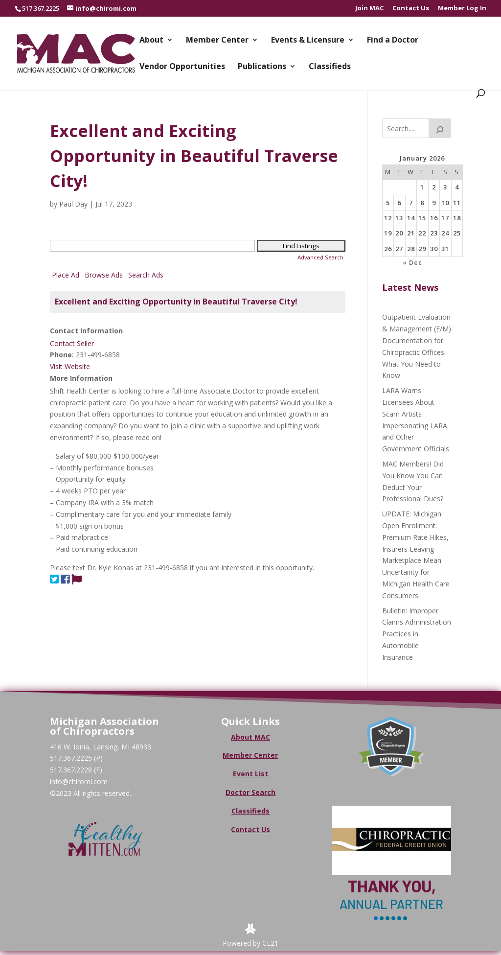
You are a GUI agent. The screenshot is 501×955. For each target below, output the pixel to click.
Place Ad (65, 275)
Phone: (62, 354)
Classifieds (330, 67)
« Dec (412, 262)
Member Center (217, 40)
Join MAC (369, 8)
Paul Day (73, 204)
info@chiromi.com (79, 781)
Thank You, (391, 886)
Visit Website (70, 366)
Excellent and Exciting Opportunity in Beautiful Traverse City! (176, 301)
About (151, 40)
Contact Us (410, 8)
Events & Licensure (307, 40)
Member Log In (462, 8)
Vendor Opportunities (182, 67)
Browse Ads (104, 275)
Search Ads (145, 275)
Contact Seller (72, 343)
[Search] (440, 128)
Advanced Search (320, 257)
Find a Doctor (392, 40)
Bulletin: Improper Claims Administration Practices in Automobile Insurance (416, 634)
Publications (262, 67)
